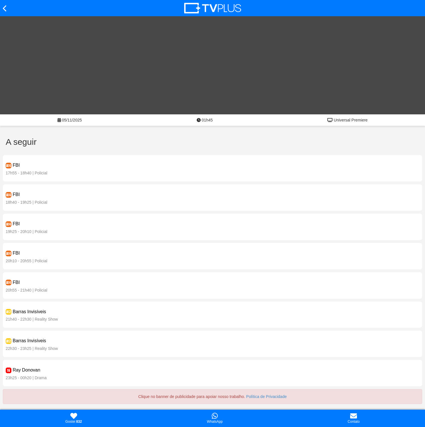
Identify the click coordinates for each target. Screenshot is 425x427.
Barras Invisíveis (29, 311)
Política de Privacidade (266, 396)
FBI (16, 165)
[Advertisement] (212, 62)
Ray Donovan (26, 370)
